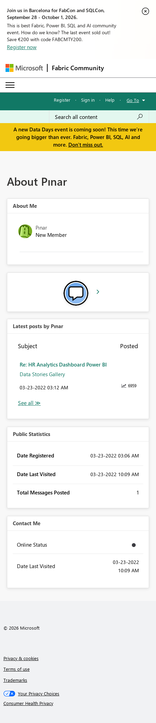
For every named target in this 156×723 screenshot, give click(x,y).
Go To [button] (133, 100)
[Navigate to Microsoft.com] (24, 68)
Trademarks (15, 680)
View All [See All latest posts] (29, 403)
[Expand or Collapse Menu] (10, 85)
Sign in (88, 100)
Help (110, 100)
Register (62, 100)
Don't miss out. (85, 144)
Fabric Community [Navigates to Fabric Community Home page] (78, 68)
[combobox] (99, 116)
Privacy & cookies (21, 658)
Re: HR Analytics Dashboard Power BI (63, 364)
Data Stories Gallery (42, 374)
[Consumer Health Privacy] (78, 703)
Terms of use (16, 669)
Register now (22, 47)
